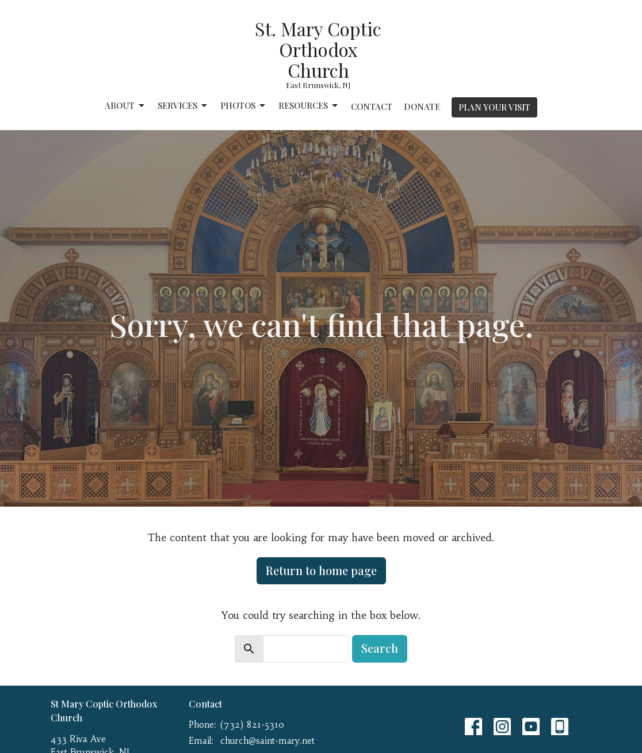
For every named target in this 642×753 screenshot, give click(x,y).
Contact (371, 106)
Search (379, 648)
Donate (422, 106)
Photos (243, 106)
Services (183, 106)
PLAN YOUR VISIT (494, 107)
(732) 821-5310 (252, 724)
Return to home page (321, 570)
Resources (308, 106)
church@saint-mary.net (267, 740)
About (125, 106)
